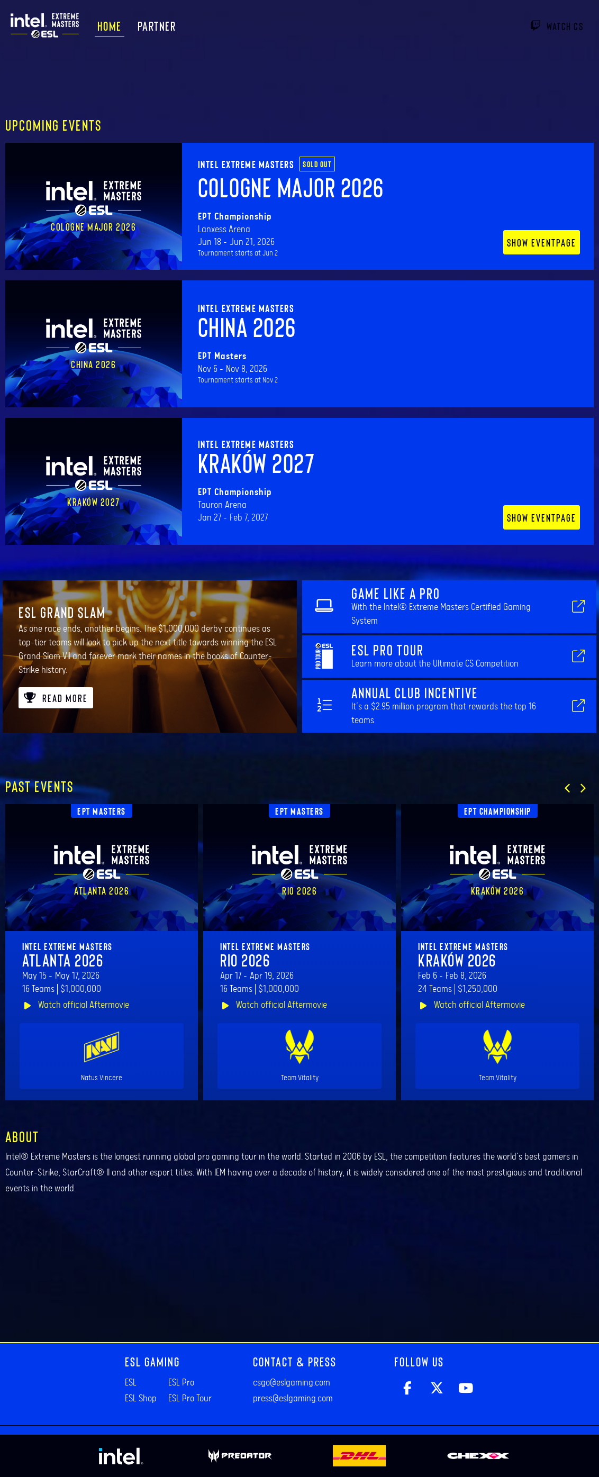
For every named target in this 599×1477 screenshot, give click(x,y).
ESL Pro (181, 1383)
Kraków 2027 (256, 462)
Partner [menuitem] (157, 25)
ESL (131, 1383)
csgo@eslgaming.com (291, 1383)
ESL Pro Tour (190, 1398)
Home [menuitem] (109, 25)
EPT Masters (101, 811)
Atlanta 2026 (62, 960)
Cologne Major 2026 (291, 187)
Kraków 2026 (457, 960)
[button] (567, 788)
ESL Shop (141, 1398)
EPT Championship (497, 811)
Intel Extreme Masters (246, 164)
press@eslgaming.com (293, 1398)
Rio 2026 (245, 960)
